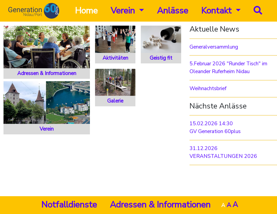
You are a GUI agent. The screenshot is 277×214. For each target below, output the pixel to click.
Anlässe (172, 10)
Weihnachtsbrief (208, 88)
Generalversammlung (214, 46)
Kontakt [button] (217, 10)
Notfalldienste (69, 204)
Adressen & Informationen (160, 204)
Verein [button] (124, 10)
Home (86, 10)
